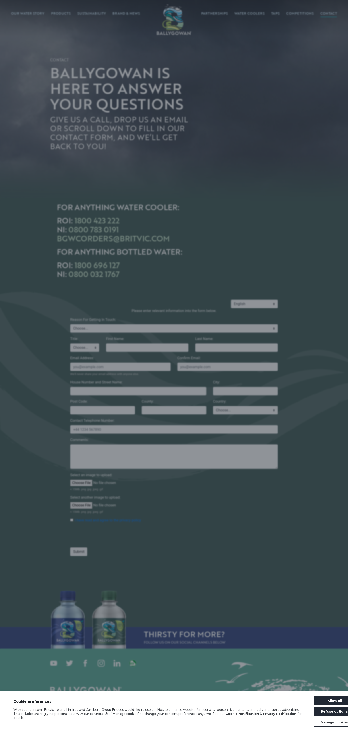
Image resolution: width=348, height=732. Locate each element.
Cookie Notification (242, 714)
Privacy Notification (279, 714)
